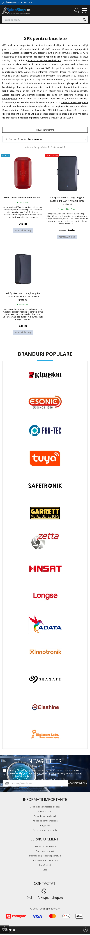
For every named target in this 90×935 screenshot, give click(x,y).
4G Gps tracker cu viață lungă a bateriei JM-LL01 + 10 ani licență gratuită (67, 201)
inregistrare (45, 826)
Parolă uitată (45, 865)
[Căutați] (45, 19)
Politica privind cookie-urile (45, 830)
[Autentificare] (3, 2)
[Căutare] (84, 19)
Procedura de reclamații (45, 816)
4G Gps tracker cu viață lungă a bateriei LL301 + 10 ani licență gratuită (23, 296)
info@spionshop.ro (49, 898)
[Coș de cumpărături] (76, 10)
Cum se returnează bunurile (45, 861)
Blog (45, 870)
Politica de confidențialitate (45, 821)
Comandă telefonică (45, 851)
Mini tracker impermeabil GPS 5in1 (23, 200)
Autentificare (26, 2)
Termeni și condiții (45, 812)
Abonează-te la (77, 784)
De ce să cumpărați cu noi (45, 847)
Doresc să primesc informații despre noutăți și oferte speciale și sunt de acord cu (45, 774)
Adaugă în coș (22, 235)
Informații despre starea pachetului (45, 856)
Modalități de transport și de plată (45, 807)
